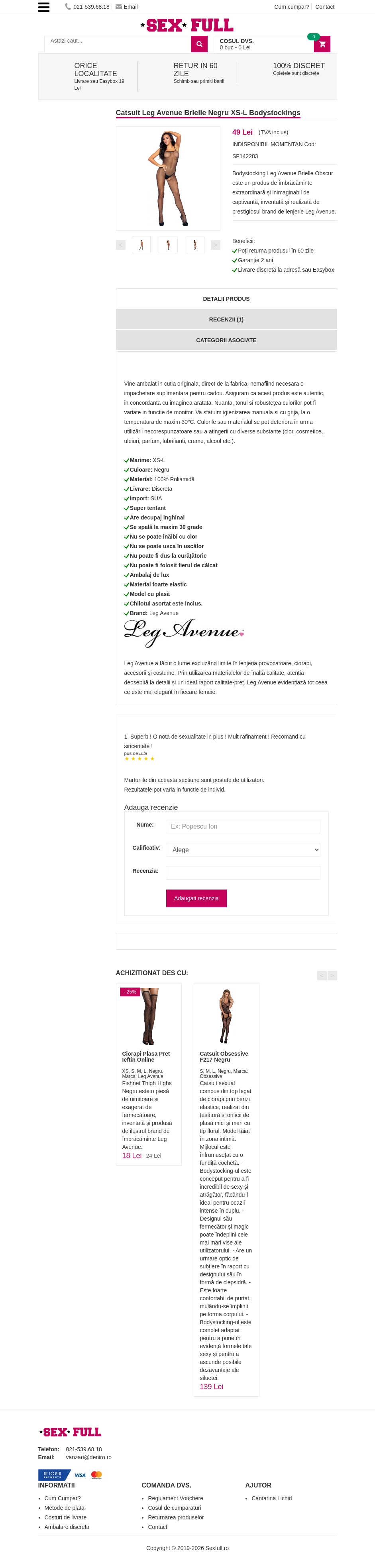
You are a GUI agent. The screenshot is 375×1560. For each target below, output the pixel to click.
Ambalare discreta (67, 1527)
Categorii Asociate (226, 340)
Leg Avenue (164, 613)
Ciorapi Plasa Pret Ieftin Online (146, 1056)
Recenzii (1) (226, 319)
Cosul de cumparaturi (174, 1508)
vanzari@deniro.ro (89, 1457)
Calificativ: (143, 848)
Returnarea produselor (176, 1517)
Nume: (145, 824)
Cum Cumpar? (63, 1498)
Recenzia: (143, 871)
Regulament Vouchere (175, 1498)
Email (127, 7)
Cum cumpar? (291, 7)
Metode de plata (64, 1508)
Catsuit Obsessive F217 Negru (224, 1056)
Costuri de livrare (66, 1517)
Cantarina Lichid (271, 1498)
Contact (324, 7)
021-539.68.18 (87, 7)
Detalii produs (226, 299)
